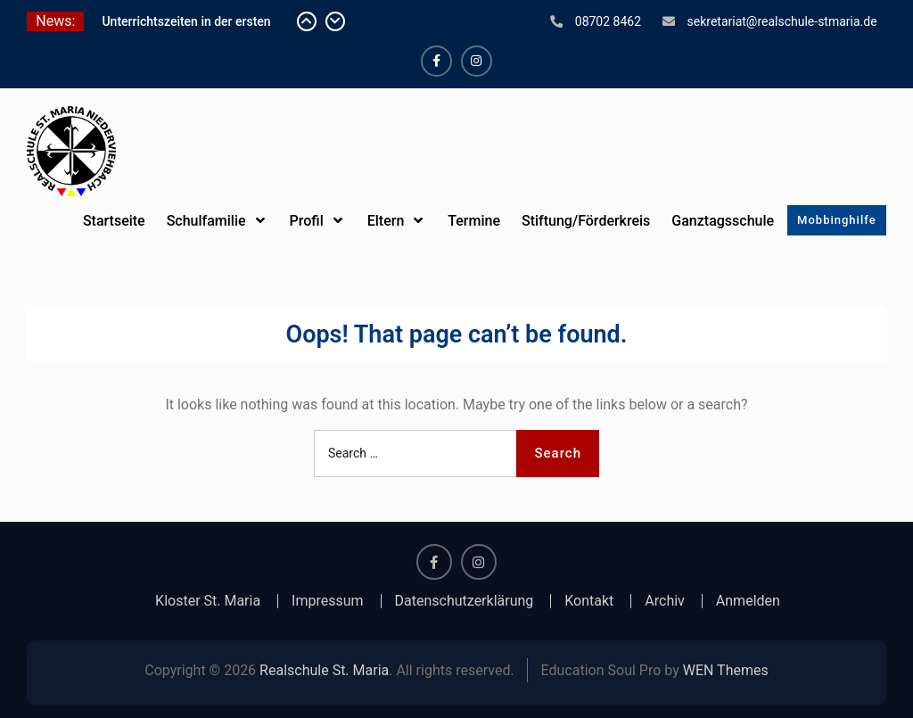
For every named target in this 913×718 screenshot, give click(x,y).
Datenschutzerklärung (464, 601)
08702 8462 (608, 21)
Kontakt (588, 601)
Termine (474, 220)
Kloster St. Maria (207, 601)
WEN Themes (726, 670)
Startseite (114, 220)
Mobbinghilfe (836, 220)
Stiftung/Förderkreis (586, 220)
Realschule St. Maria (324, 670)
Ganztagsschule (722, 220)
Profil (307, 220)
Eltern (386, 220)
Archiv (665, 601)
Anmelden (748, 601)
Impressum (328, 601)
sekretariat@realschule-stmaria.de (782, 21)
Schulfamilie (206, 220)
